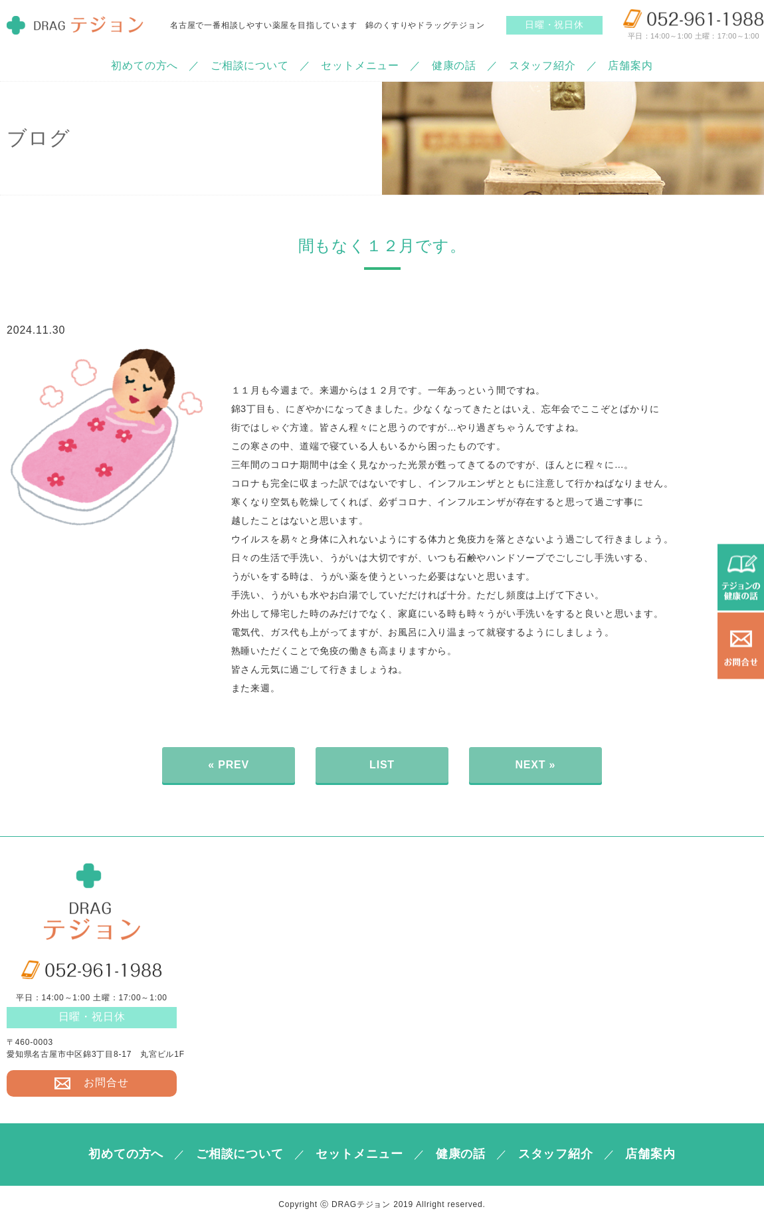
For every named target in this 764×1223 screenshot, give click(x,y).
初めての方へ (144, 65)
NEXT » (535, 764)
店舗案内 (630, 65)
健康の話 (454, 65)
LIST (382, 764)
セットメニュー (360, 65)
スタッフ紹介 (542, 65)
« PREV (228, 764)
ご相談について (250, 65)
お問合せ (91, 1083)
